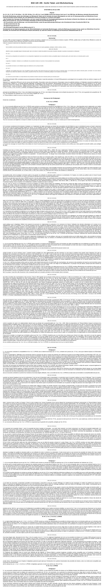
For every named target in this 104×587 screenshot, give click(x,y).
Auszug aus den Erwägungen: (52, 98)
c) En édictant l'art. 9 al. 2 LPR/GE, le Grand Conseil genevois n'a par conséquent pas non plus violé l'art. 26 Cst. (32, 457)
